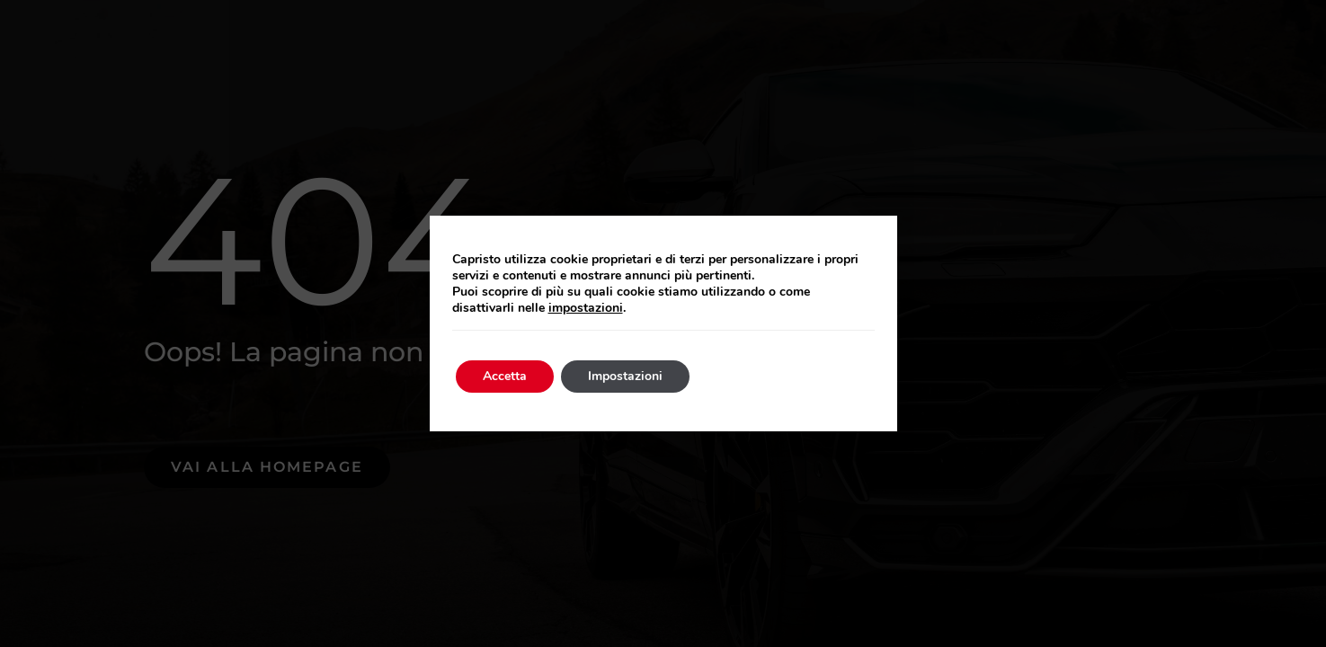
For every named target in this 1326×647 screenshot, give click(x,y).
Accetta (505, 376)
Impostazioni (625, 376)
